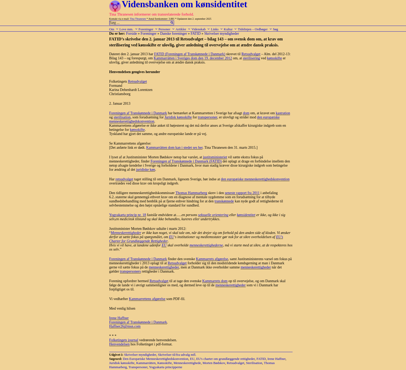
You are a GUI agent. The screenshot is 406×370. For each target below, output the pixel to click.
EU (171, 237)
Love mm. (128, 29)
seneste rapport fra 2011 (242, 193)
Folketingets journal (123, 340)
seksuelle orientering (213, 215)
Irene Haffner (119, 318)
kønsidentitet (246, 215)
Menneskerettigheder (126, 233)
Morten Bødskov (213, 363)
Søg (275, 29)
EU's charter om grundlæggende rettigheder (225, 359)
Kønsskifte (164, 363)
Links (217, 29)
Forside (131, 33)
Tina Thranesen (138, 18)
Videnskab (200, 29)
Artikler (183, 29)
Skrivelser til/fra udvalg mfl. (177, 355)
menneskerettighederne (206, 245)
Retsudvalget (251, 54)
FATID (196, 33)
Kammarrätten (146, 363)
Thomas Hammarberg (191, 193)
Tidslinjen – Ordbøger (255, 29)
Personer (166, 29)
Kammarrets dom (215, 281)
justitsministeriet (215, 157)
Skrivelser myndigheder (221, 33)
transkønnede (224, 201)
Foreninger (148, 29)
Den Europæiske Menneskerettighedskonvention (156, 359)
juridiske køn (145, 170)
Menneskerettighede (187, 363)
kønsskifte (274, 58)
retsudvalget (124, 179)
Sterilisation (254, 363)
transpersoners (130, 271)
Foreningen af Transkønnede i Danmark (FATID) (186, 161)
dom (246, 113)
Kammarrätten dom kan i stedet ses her (174, 148)
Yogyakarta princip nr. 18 (127, 215)
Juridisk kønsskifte (178, 117)
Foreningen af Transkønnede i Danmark (138, 113)
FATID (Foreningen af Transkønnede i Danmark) (189, 54)
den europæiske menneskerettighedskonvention (255, 179)
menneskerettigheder (164, 267)
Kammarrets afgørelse (212, 259)
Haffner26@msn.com (125, 326)
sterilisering (251, 58)
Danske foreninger (173, 33)
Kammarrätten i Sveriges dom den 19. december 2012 (193, 58)
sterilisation (122, 117)
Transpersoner (137, 367)
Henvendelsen (119, 344)
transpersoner (207, 117)
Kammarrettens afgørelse (147, 299)
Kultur (230, 29)
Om (114, 29)
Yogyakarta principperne (165, 367)
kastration (283, 113)
